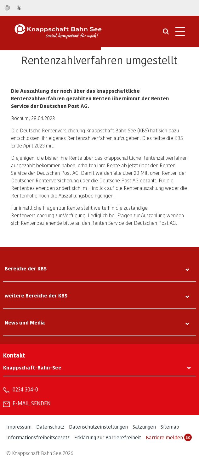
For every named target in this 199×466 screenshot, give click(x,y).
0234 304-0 (25, 389)
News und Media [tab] (25, 322)
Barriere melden (169, 437)
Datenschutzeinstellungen (98, 427)
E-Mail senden (32, 403)
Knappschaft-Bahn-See (32, 367)
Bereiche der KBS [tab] (26, 268)
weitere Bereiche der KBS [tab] (36, 295)
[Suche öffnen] (166, 34)
